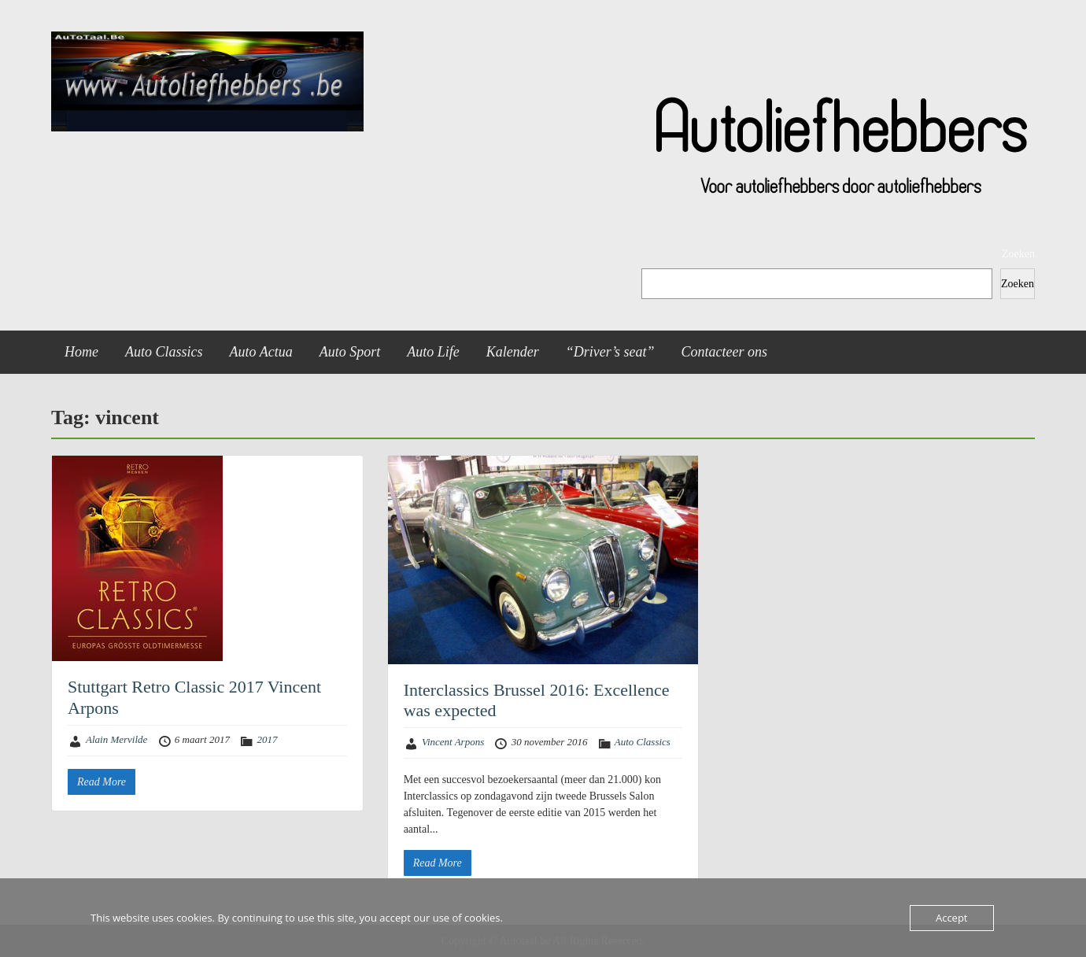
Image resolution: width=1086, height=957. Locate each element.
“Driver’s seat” (610, 352)
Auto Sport (350, 352)
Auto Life (433, 352)
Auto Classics (164, 352)
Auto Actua (261, 352)
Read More (101, 782)
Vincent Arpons (453, 742)
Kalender (512, 352)
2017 (267, 739)
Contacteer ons (725, 352)
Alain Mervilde (116, 739)
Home (81, 352)
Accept (952, 918)
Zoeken (1018, 254)
